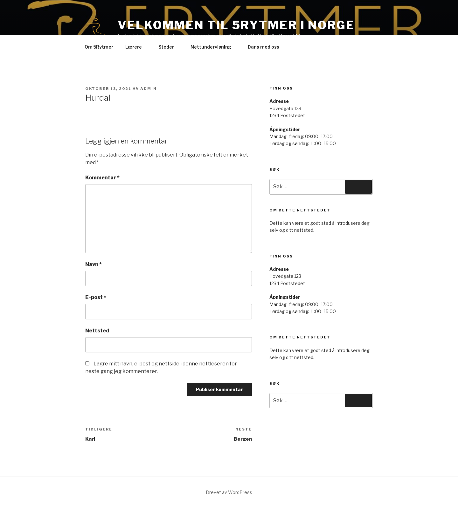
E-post (95, 297)
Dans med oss (263, 47)
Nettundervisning (214, 47)
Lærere (136, 47)
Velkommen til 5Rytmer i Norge (236, 25)
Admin (148, 88)
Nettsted (97, 331)
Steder (169, 47)
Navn (93, 264)
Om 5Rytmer (99, 47)
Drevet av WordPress (229, 492)
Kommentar (102, 178)
